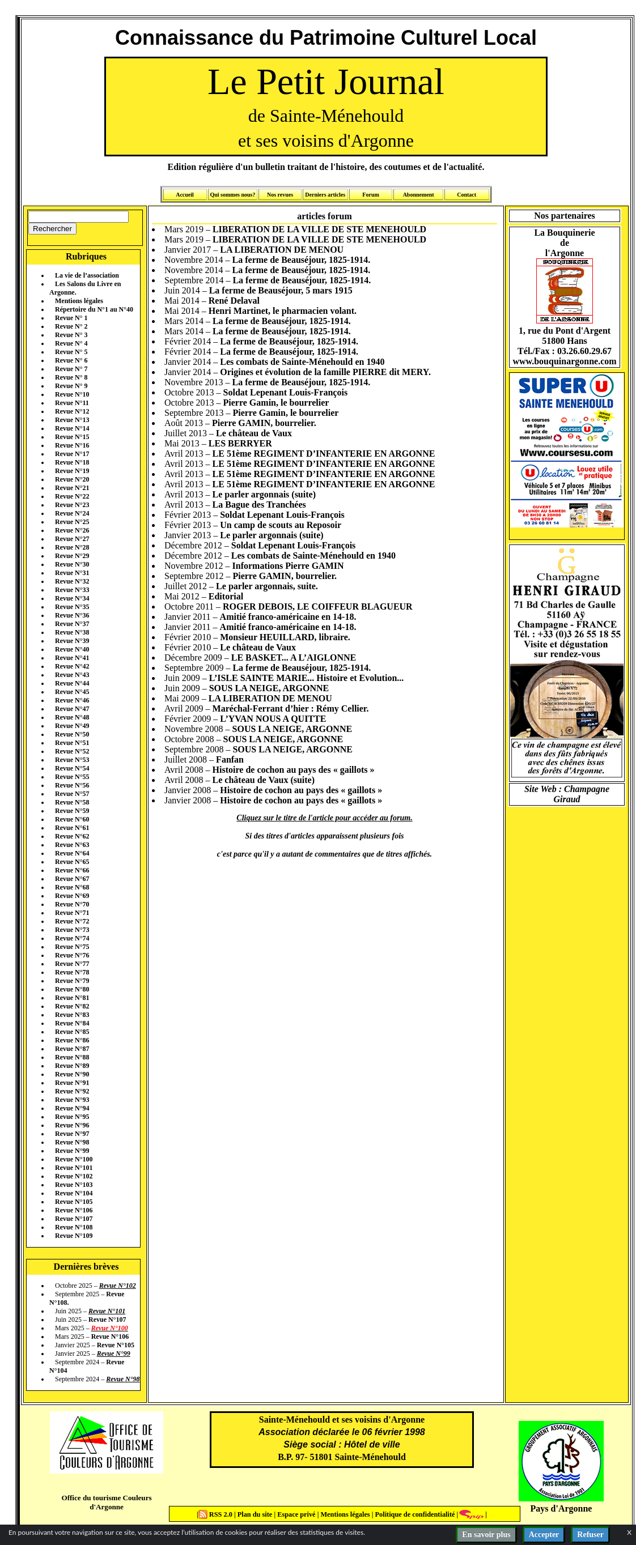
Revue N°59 (72, 811)
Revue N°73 (72, 930)
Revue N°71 (72, 913)
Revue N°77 (72, 964)
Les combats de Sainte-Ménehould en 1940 (302, 362)
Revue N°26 (72, 530)
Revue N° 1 (71, 318)
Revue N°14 (72, 428)
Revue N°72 (72, 921)
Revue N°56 (72, 785)
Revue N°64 (72, 853)
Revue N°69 (72, 896)
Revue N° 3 (71, 335)
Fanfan (230, 759)
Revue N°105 (73, 1202)
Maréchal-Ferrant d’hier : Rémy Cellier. (291, 708)
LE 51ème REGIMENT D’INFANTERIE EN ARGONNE (324, 453)
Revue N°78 (72, 972)
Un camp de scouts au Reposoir (280, 525)
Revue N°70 (72, 904)
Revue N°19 (72, 471)
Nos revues (280, 194)
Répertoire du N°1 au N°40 (94, 309)
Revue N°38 (72, 632)
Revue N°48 (72, 717)
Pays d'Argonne (561, 1508)
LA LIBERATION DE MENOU (282, 249)
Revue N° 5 (71, 352)
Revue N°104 (73, 1193)
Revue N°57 (72, 794)
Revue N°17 (72, 454)
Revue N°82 (72, 1006)
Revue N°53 (72, 760)
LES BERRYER (240, 443)
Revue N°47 (72, 709)
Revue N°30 (72, 564)
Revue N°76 (72, 955)
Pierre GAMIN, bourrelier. (264, 423)
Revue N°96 (72, 1125)
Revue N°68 (72, 887)
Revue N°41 (72, 658)
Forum (370, 194)
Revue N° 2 (71, 326)
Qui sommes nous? (232, 194)
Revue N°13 (72, 420)
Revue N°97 (72, 1134)
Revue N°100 (73, 1159)
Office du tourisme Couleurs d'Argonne (106, 1502)
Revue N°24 (72, 513)
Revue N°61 (72, 828)
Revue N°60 (72, 819)
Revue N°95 (72, 1117)
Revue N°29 (72, 556)
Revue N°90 (72, 1074)
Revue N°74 (72, 938)
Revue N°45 (72, 692)
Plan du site (256, 1514)
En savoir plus (486, 1534)
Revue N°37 (72, 624)
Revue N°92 (72, 1091)
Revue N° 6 (71, 360)
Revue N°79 (72, 981)
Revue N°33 (72, 590)
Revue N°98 (72, 1142)
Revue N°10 (72, 394)
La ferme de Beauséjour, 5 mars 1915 (281, 290)
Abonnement (418, 194)
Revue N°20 (72, 479)
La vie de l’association (87, 275)
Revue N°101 (73, 1168)
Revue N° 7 (71, 369)
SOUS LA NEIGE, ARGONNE (269, 688)
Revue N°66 (72, 870)
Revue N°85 (72, 1032)
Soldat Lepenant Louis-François (285, 392)
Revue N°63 (72, 845)
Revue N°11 (72, 403)
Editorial (226, 596)
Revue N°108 (73, 1227)
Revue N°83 (72, 1015)
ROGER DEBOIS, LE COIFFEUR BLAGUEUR (318, 606)
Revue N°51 (72, 743)
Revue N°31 (72, 573)
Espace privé (295, 1514)
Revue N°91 (72, 1083)
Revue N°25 (72, 522)
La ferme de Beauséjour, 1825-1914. (301, 260)
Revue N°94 (72, 1108)
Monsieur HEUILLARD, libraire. (285, 637)
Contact (466, 194)
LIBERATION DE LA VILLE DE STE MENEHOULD (319, 229)
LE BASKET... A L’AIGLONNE (294, 657)
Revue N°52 (72, 751)
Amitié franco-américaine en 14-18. (288, 617)
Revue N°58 (72, 802)
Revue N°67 (72, 879)
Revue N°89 (72, 1066)
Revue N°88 (72, 1057)
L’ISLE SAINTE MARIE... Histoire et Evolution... (306, 678)
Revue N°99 (72, 1151)
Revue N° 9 (71, 386)
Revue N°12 (72, 411)
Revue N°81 (72, 998)
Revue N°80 (72, 989)
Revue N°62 (72, 836)
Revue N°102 (73, 1176)
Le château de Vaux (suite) (264, 780)
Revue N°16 (72, 445)
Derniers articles (325, 194)
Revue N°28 (72, 547)
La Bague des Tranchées (259, 504)
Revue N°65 (72, 862)
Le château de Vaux (254, 433)
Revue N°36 (72, 615)
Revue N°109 (73, 1236)
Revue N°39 (72, 641)
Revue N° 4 (71, 343)
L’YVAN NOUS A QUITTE (273, 718)
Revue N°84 (72, 1023)
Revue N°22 (72, 496)
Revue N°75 (72, 947)
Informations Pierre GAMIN (288, 566)
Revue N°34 (72, 598)
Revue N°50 (72, 734)
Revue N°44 (72, 683)
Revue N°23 (72, 505)
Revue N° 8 (71, 377)
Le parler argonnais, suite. (267, 586)
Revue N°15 (72, 437)
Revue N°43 (72, 675)
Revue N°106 (73, 1210)
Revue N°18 (72, 462)
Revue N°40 (72, 649)
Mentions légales (79, 301)
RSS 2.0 (216, 1514)
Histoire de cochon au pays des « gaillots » (294, 769)
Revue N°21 (72, 488)
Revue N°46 (72, 700)
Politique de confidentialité (414, 1514)
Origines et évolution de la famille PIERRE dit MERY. (325, 372)
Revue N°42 (72, 666)
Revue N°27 (72, 539)
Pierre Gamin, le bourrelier (276, 402)
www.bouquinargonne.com (564, 361)
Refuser (590, 1534)
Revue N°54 (72, 768)
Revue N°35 (72, 607)
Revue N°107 (73, 1219)
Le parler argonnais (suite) (264, 494)
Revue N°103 (73, 1185)
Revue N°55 (72, 777)
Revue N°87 (72, 1049)
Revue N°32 (72, 581)
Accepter (544, 1534)
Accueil (185, 194)
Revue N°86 (72, 1040)
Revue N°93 (72, 1100)
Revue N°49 (72, 726)
